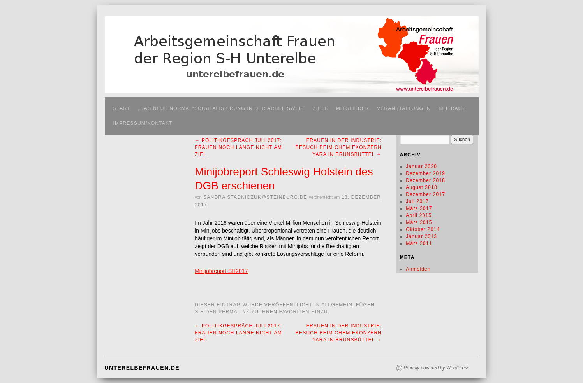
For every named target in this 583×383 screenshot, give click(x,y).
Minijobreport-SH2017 (221, 271)
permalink (234, 312)
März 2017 (419, 208)
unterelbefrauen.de (142, 368)
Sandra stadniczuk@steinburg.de (255, 197)
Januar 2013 (421, 236)
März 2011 (419, 243)
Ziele (320, 108)
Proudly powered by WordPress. (436, 368)
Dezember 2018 (425, 180)
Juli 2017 (417, 201)
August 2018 (421, 187)
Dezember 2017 (425, 194)
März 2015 (419, 222)
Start (121, 108)
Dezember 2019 (425, 173)
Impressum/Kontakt (143, 123)
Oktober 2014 (423, 229)
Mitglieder (352, 108)
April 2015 (419, 215)
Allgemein (336, 305)
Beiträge (452, 108)
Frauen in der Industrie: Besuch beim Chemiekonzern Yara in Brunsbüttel (339, 147)
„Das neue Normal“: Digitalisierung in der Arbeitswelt (221, 108)
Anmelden (418, 269)
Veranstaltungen (404, 108)
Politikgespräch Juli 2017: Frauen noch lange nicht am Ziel (238, 147)
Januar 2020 (421, 166)
